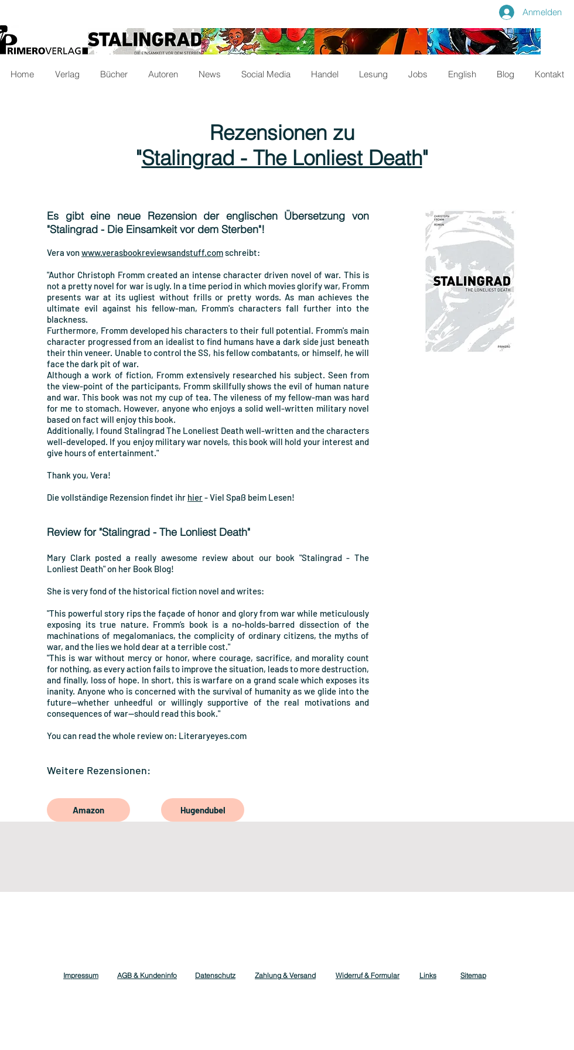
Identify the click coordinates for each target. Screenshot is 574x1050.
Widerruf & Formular (367, 975)
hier (195, 497)
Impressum (80, 975)
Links (427, 975)
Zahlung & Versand (285, 975)
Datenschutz (215, 975)
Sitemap (473, 975)
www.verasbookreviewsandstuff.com (152, 252)
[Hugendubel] (202, 810)
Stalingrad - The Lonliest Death (282, 157)
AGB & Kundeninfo (147, 975)
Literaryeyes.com (213, 735)
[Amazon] (88, 810)
